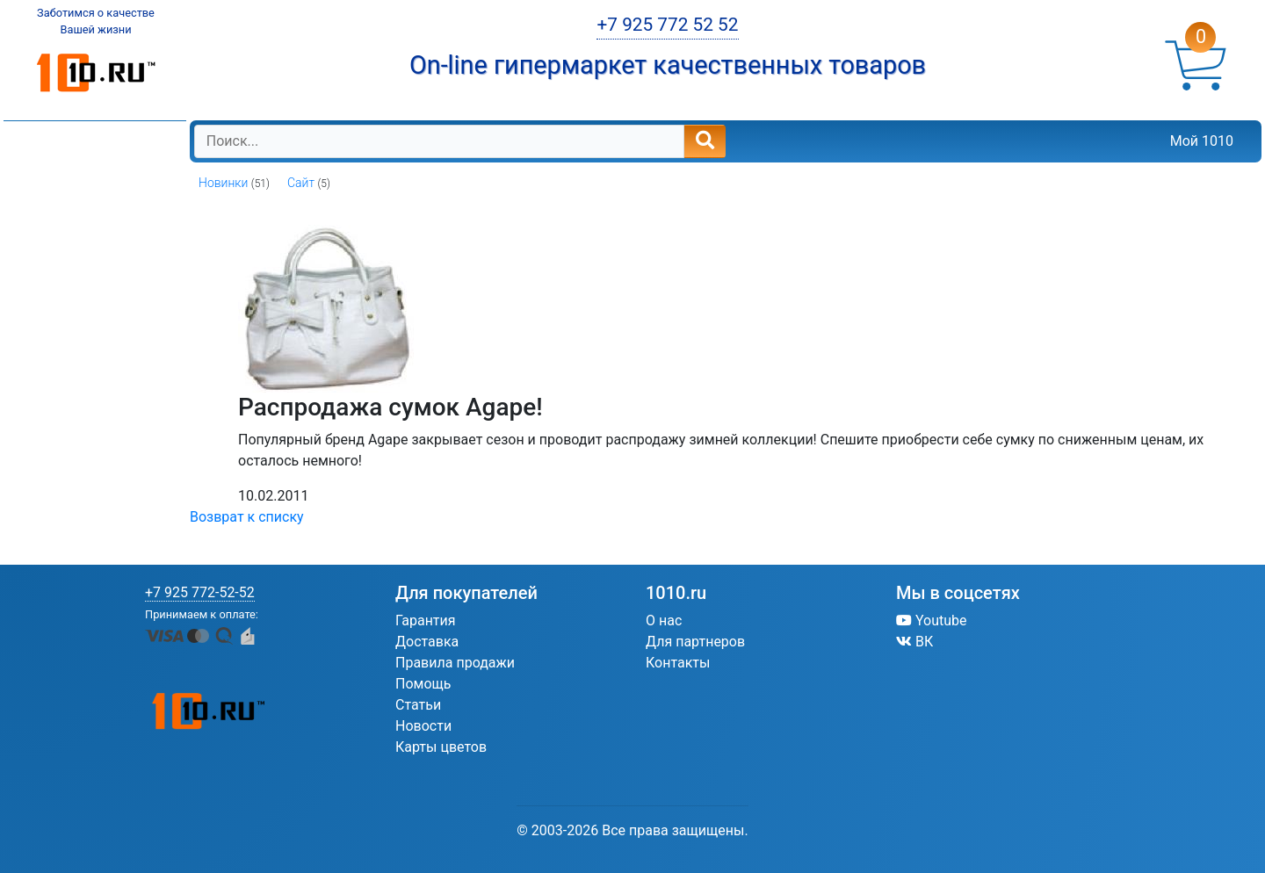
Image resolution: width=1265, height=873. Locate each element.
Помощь (423, 683)
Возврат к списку (247, 517)
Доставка (427, 641)
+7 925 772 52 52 (667, 24)
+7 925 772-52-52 (200, 592)
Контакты (678, 662)
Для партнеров (695, 641)
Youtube (931, 620)
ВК (914, 641)
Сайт (300, 183)
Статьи (418, 704)
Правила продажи (455, 662)
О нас (664, 620)
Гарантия (425, 620)
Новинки (223, 183)
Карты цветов (441, 747)
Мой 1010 (1201, 141)
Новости (423, 726)
